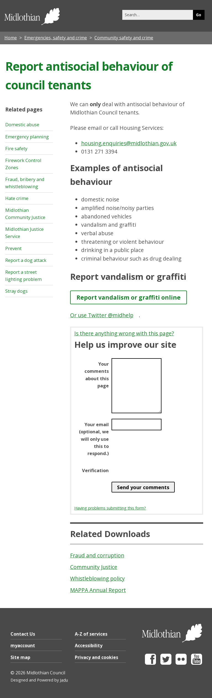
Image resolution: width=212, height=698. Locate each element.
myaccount (22, 645)
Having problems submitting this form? (110, 508)
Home (10, 38)
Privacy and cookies (96, 657)
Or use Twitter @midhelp (101, 315)
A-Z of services (91, 634)
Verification (95, 470)
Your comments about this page (96, 374)
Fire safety (16, 149)
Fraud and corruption (97, 555)
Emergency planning (27, 137)
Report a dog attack (25, 260)
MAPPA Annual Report (98, 590)
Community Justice (93, 567)
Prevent (13, 248)
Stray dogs (16, 291)
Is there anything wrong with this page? (124, 333)
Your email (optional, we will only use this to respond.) (94, 438)
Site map (20, 657)
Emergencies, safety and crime (55, 38)
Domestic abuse (22, 125)
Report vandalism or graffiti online (128, 297)
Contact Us (22, 634)
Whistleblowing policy (97, 578)
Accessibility (88, 645)
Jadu (64, 680)
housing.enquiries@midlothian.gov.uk (129, 143)
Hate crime (16, 198)
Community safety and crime (123, 38)
